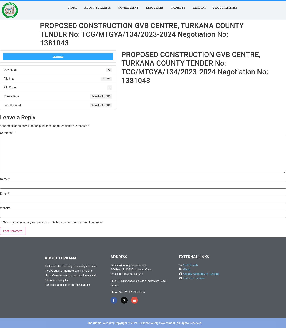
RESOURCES (154, 8)
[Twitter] (124, 300)
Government (128, 8)
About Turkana (97, 8)
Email (4, 193)
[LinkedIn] (134, 300)
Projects (178, 8)
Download (58, 56)
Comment (7, 133)
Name (5, 179)
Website (5, 208)
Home (72, 8)
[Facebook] (113, 300)
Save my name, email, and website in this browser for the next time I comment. (53, 222)
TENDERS (199, 8)
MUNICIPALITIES (225, 8)
